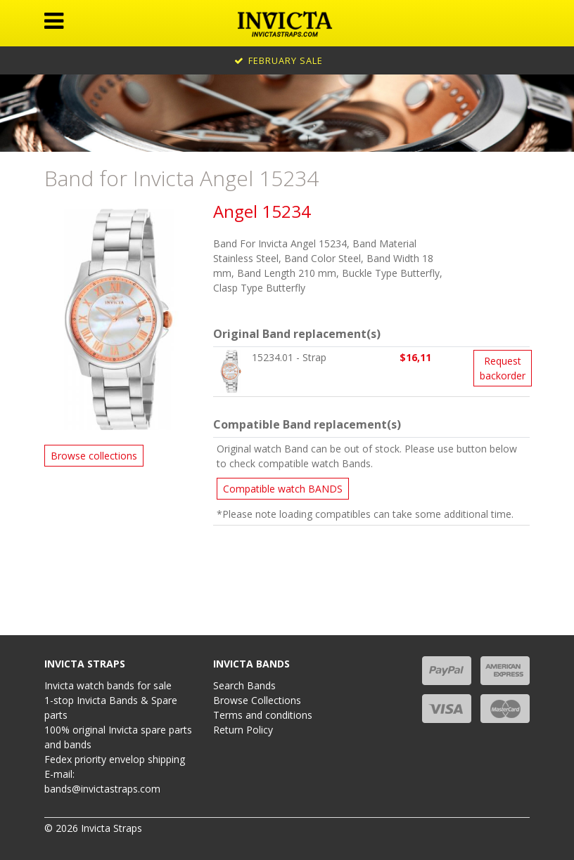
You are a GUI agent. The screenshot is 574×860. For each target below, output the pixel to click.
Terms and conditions (262, 715)
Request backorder (502, 368)
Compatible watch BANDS (283, 488)
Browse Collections (257, 700)
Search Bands (244, 685)
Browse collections (94, 455)
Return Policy (243, 729)
